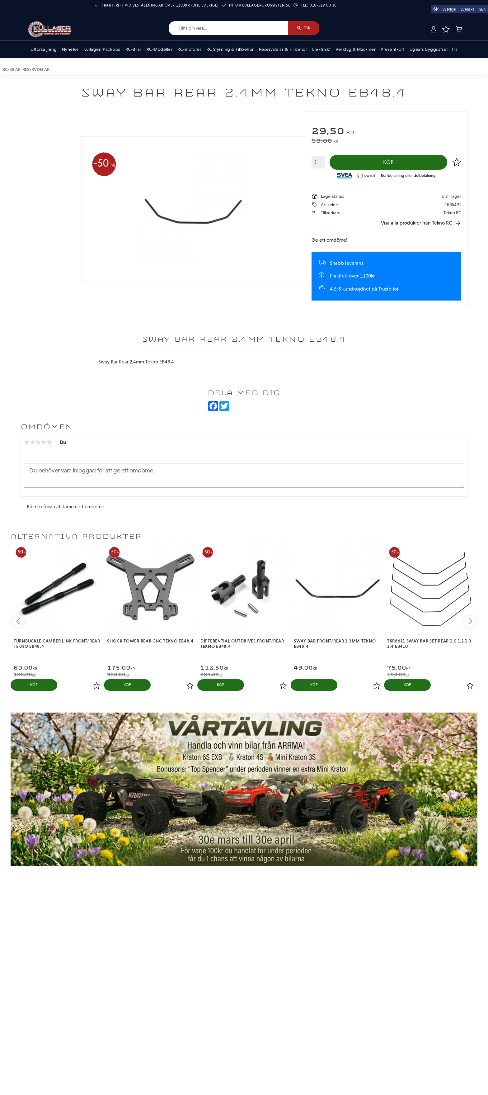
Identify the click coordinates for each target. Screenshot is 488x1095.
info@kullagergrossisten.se (259, 5)
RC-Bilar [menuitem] (133, 49)
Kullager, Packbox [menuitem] (101, 49)
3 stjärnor (38, 442)
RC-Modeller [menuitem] (160, 49)
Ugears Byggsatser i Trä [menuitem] (434, 49)
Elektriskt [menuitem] (321, 49)
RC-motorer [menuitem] (189, 49)
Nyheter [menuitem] (70, 49)
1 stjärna (27, 442)
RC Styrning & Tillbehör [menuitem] (230, 49)
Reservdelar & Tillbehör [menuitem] (283, 49)
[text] (386, 132)
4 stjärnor (43, 442)
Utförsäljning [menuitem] (43, 49)
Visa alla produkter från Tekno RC (416, 222)
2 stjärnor (32, 442)
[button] (446, 29)
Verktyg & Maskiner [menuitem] (356, 49)
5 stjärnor (49, 442)
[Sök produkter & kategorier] (228, 28)
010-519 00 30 (323, 5)
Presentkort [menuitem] (393, 49)
